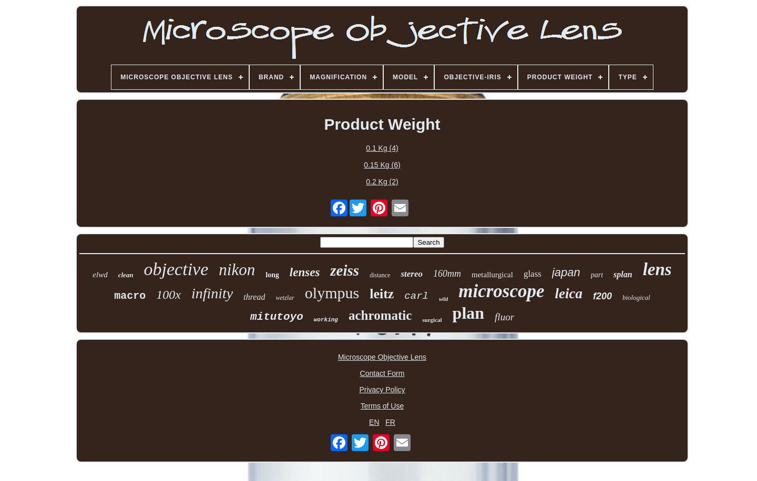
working (326, 320)
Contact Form (382, 373)
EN (374, 422)
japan (566, 272)
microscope (501, 291)
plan (468, 313)
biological (636, 297)
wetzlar (284, 297)
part (597, 275)
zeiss (344, 270)
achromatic (380, 315)
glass (532, 274)
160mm (447, 273)
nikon (237, 269)
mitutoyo (276, 317)
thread (254, 296)
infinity (212, 293)
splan (622, 274)
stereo (412, 274)
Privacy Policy (382, 389)
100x (168, 294)
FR (390, 422)
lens (657, 269)
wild (443, 299)
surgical (432, 320)
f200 (602, 296)
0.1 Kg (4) (382, 148)
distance (380, 275)
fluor (504, 316)
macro (130, 296)
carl (416, 296)
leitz (382, 293)
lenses (305, 272)
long (272, 275)
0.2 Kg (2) (382, 181)
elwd (100, 274)
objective (176, 269)
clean (126, 275)
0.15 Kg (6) (382, 165)
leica (568, 293)
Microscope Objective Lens (382, 357)
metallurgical (492, 274)
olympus (332, 292)
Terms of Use (382, 406)
